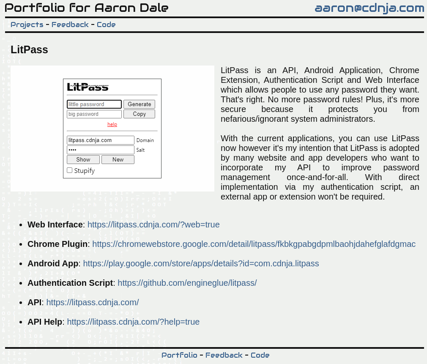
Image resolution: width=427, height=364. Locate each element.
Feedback (70, 24)
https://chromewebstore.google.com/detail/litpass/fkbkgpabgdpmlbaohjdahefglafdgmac (254, 244)
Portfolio (179, 355)
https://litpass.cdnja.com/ (92, 302)
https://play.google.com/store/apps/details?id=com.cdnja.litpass (201, 263)
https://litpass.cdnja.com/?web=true (154, 224)
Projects (27, 24)
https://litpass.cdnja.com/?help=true (133, 321)
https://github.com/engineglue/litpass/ (187, 282)
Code (106, 24)
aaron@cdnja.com (370, 7)
